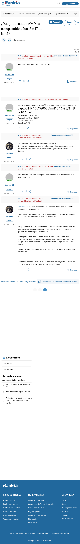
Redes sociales (67, 519)
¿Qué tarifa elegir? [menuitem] (44, 14)
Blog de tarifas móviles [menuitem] (61, 14)
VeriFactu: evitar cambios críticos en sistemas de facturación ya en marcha (19, 400)
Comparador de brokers (36, 500)
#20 (19, 166)
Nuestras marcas (9, 515)
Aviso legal (14, 533)
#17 (19, 56)
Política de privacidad (27, 533)
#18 (19, 99)
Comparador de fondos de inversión (41, 504)
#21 (19, 198)
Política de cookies (43, 533)
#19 (19, 135)
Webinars (65, 512)
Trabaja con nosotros (11, 519)
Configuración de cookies (60, 533)
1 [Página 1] (35, 290)
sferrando (9, 153)
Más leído (21, 380)
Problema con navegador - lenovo (18, 392)
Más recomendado (9, 380)
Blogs (64, 504)
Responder (55, 22)
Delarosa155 (9, 115)
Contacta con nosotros (11, 508)
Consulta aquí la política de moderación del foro (57, 281)
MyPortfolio (32, 523)
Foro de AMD (8, 363)
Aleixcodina (9, 75)
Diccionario (32, 519)
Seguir (9, 79)
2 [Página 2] (40, 290)
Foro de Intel (8, 369)
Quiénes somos (9, 500)
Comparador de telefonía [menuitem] (27, 14)
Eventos (65, 515)
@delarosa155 (23, 207)
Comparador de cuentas (37, 515)
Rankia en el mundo (10, 504)
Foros (64, 500)
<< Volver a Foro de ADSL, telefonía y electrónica (18, 282)
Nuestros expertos (10, 512)
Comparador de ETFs (36, 508)
